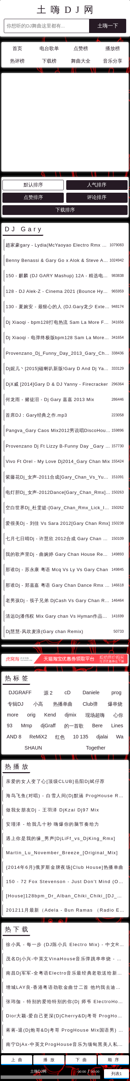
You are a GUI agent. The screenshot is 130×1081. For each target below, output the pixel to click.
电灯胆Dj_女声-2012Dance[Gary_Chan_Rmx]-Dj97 (58, 429)
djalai (102, 674)
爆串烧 (115, 641)
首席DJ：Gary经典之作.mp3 (36, 352)
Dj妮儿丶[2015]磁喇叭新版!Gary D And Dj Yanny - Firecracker (58, 306)
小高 (38, 641)
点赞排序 (33, 134)
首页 (17, 48)
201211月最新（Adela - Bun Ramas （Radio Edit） (66, 847)
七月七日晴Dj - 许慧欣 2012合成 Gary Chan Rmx (58, 476)
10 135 (80, 674)
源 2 (48, 630)
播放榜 (112, 48)
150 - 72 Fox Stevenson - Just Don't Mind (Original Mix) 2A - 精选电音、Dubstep (66, 819)
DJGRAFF (20, 630)
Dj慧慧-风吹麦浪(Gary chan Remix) (44, 568)
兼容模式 (81, 1032)
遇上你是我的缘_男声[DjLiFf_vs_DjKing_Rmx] (60, 775)
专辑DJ (16, 641)
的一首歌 (74, 663)
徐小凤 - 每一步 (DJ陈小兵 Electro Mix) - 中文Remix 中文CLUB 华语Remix (66, 881)
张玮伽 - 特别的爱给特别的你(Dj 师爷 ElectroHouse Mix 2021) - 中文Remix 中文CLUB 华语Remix (66, 939)
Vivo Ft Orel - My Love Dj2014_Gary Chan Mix (58, 398)
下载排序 (65, 147)
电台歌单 (49, 48)
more (12, 652)
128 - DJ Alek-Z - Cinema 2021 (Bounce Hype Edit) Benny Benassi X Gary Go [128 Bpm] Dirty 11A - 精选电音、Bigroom (58, 228)
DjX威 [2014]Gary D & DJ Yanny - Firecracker (57, 321)
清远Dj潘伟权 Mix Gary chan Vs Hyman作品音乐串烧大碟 (58, 553)
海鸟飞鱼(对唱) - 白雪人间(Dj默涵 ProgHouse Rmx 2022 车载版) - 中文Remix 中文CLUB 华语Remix (66, 733)
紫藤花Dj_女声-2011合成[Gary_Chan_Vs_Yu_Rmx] (58, 414)
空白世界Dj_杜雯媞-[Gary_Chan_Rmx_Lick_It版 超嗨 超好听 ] (58, 445)
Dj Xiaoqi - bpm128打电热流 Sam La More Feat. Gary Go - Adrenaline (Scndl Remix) (58, 259)
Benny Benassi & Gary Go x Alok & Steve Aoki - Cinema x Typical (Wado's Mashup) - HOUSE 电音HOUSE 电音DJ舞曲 (58, 197)
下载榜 (49, 61)
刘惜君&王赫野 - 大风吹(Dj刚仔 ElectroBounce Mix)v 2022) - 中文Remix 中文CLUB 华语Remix (66, 1010)
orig (31, 652)
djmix (71, 652)
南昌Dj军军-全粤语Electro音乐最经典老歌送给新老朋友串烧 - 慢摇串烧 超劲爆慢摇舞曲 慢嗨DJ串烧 (66, 910)
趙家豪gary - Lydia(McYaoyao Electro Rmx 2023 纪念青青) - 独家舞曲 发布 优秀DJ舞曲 (58, 182)
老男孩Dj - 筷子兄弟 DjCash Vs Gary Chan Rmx (58, 537)
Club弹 (90, 641)
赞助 (61, 1032)
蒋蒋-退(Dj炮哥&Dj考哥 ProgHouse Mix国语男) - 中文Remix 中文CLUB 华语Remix (66, 967)
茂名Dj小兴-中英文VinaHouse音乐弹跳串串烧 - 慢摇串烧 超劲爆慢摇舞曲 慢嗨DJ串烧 (66, 896)
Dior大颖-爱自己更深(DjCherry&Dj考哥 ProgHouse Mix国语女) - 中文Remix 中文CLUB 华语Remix (66, 953)
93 (9, 663)
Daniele (91, 630)
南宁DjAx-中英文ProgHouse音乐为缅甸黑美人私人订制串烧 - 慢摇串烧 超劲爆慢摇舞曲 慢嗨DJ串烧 (66, 981)
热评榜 (17, 61)
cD (67, 630)
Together (95, 685)
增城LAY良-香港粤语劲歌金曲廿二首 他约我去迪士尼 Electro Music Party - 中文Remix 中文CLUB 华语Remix (66, 924)
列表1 (116, 1073)
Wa (119, 674)
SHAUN (33, 685)
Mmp (26, 663)
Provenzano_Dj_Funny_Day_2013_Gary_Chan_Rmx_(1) (58, 290)
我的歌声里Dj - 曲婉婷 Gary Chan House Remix (58, 491)
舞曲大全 (80, 61)
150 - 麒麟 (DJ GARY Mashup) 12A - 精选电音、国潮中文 (58, 213)
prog (117, 630)
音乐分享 (112, 61)
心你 (118, 652)
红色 (60, 674)
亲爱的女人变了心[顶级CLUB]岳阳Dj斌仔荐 (55, 718)
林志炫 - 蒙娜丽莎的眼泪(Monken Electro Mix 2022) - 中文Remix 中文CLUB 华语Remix (66, 996)
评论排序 (96, 134)
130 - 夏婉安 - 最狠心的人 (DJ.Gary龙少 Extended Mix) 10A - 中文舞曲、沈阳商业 (58, 244)
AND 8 (14, 674)
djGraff (48, 663)
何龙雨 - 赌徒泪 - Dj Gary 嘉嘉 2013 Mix (50, 336)
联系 (45, 1032)
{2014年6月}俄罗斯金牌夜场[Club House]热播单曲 (65, 804)
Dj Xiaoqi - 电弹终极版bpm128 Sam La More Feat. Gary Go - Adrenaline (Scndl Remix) (58, 275)
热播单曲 (62, 641)
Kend (50, 652)
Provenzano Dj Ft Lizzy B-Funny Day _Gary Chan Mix (58, 383)
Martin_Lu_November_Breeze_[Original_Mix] (62, 790)
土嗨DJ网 (67, 10)
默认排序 (33, 122)
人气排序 (96, 122)
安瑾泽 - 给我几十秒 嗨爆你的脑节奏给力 (52, 761)
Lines (117, 663)
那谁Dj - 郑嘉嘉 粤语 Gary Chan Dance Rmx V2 (58, 522)
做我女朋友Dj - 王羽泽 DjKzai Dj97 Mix (52, 747)
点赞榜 (80, 48)
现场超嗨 (95, 652)
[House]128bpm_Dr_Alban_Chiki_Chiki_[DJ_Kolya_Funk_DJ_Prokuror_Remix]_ (66, 833)
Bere (97, 663)
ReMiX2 (38, 674)
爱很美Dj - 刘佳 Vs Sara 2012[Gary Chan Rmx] (58, 460)
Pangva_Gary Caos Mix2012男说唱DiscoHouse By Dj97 (58, 367)
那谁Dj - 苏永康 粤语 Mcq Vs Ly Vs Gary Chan (57, 507)
